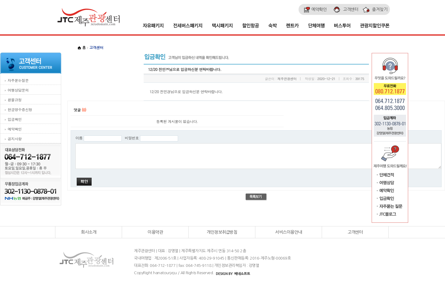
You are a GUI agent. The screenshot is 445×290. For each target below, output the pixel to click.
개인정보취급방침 (222, 232)
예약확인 (15, 128)
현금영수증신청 (20, 109)
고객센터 (355, 232)
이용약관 (155, 232)
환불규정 (15, 99)
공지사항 (15, 138)
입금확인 (15, 119)
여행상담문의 (18, 90)
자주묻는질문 (18, 80)
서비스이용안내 (288, 232)
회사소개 (88, 232)
